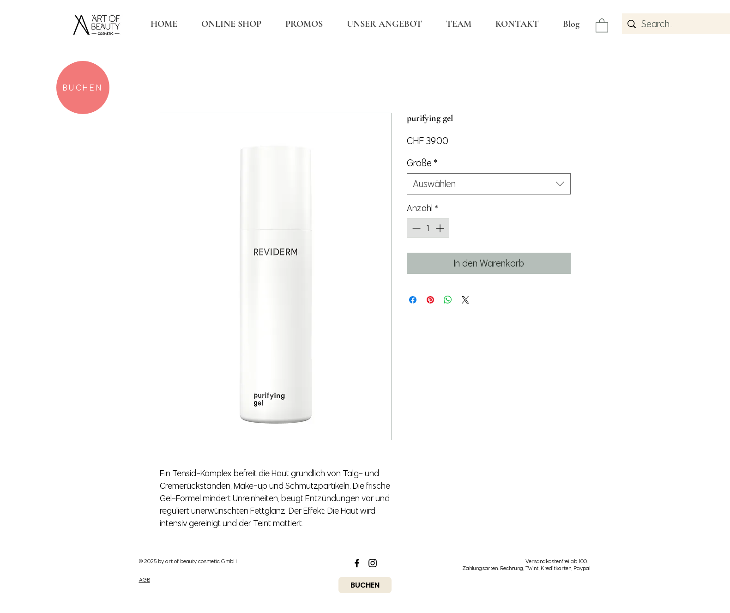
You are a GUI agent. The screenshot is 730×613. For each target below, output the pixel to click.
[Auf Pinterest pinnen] (430, 299)
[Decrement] (415, 227)
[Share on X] (465, 299)
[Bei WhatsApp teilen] (447, 299)
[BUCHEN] (82, 87)
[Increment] (441, 227)
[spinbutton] (428, 227)
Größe (422, 163)
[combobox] (489, 183)
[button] (602, 25)
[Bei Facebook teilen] (412, 299)
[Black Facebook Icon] (356, 563)
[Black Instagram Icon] (372, 563)
